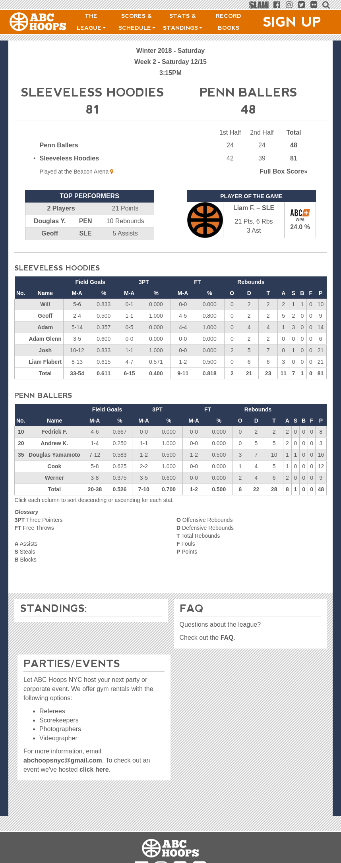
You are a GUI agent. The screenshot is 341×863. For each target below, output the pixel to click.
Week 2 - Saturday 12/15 (170, 61)
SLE (85, 233)
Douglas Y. (50, 221)
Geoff (49, 233)
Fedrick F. (55, 432)
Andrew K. (54, 443)
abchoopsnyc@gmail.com (62, 760)
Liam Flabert (45, 362)
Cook (54, 466)
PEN (85, 221)
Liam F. (244, 208)
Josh (45, 350)
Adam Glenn (45, 339)
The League (91, 22)
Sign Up (292, 21)
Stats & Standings (182, 22)
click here (94, 769)
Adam (45, 327)
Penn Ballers (59, 145)
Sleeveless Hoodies (69, 158)
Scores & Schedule (136, 22)
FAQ (227, 637)
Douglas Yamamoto (54, 455)
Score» (284, 171)
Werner (54, 478)
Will (45, 304)
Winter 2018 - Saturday (170, 50)
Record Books (228, 22)
